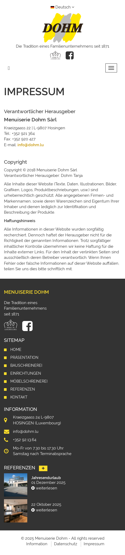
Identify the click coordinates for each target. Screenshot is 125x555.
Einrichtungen (25, 373)
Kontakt (19, 397)
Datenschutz (65, 544)
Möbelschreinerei (28, 381)
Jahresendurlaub (46, 478)
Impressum (94, 544)
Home (15, 349)
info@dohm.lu (30, 145)
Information (36, 544)
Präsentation (24, 357)
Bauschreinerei (26, 365)
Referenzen (22, 389)
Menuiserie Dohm (26, 292)
